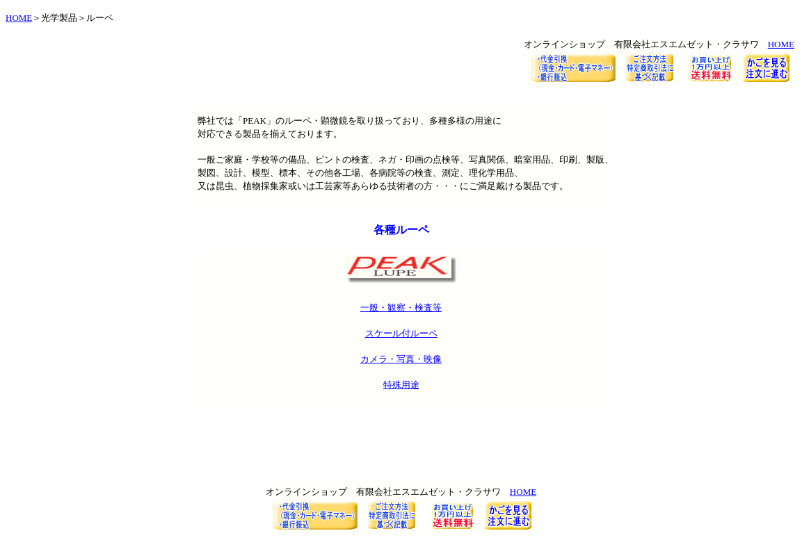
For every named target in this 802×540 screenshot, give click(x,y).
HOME (19, 18)
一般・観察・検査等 (401, 307)
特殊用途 (401, 384)
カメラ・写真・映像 (401, 359)
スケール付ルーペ (401, 333)
